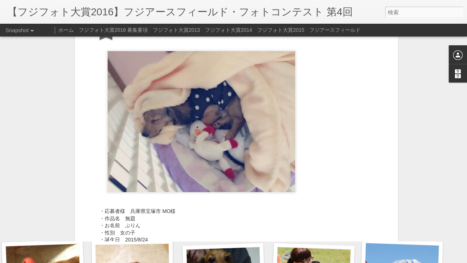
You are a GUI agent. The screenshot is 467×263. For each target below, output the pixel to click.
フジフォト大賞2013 (176, 30)
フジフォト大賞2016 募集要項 (113, 30)
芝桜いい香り (137, 228)
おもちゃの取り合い (399, 229)
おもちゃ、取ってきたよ (227, 226)
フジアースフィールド (334, 30)
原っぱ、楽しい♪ (45, 225)
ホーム (66, 30)
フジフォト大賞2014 (228, 30)
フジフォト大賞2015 (280, 30)
